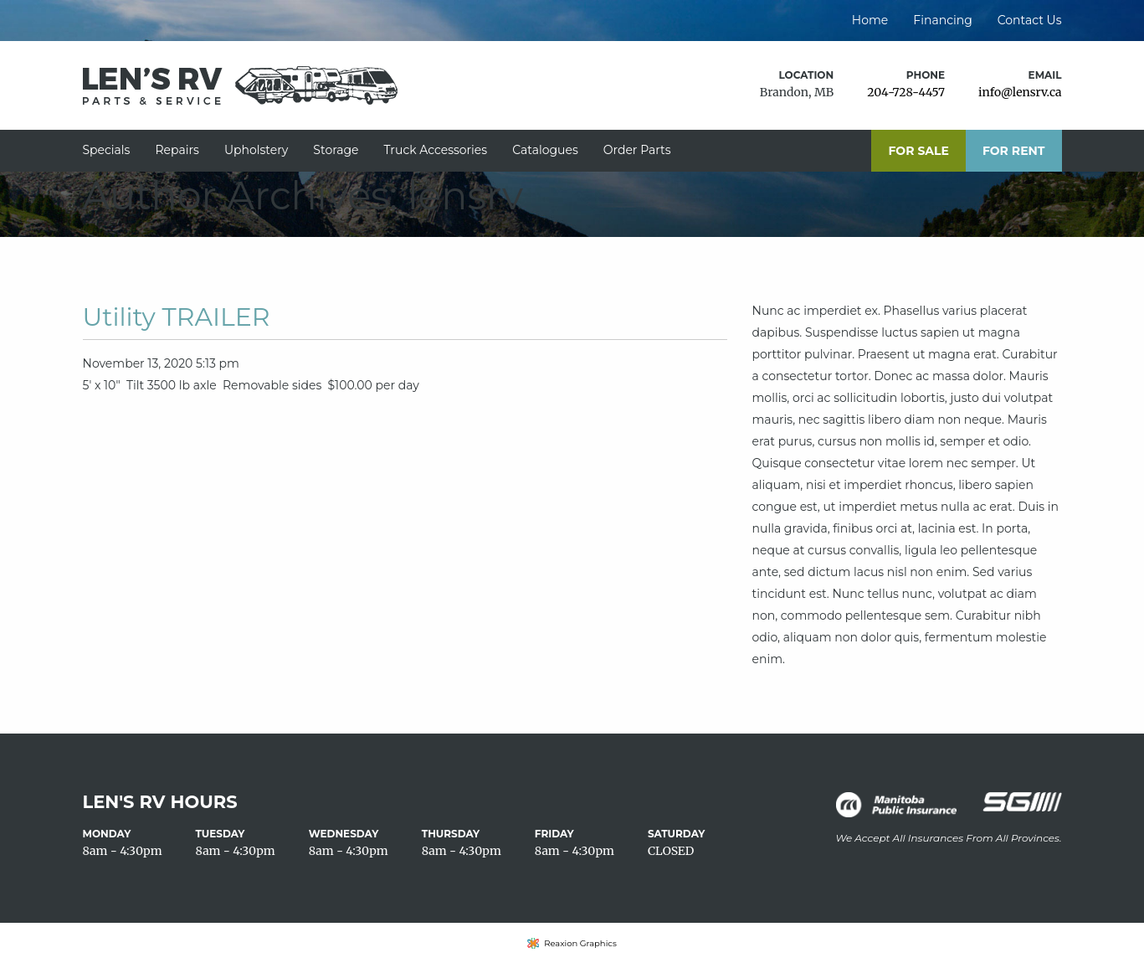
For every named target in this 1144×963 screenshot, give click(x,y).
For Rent (1013, 150)
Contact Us (1030, 20)
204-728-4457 (906, 92)
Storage (335, 149)
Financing (942, 20)
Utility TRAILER (176, 316)
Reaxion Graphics (580, 943)
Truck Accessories (436, 149)
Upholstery (256, 149)
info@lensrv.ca (1019, 92)
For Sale (918, 150)
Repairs (176, 149)
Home (870, 20)
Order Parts (637, 149)
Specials (107, 149)
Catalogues (545, 149)
